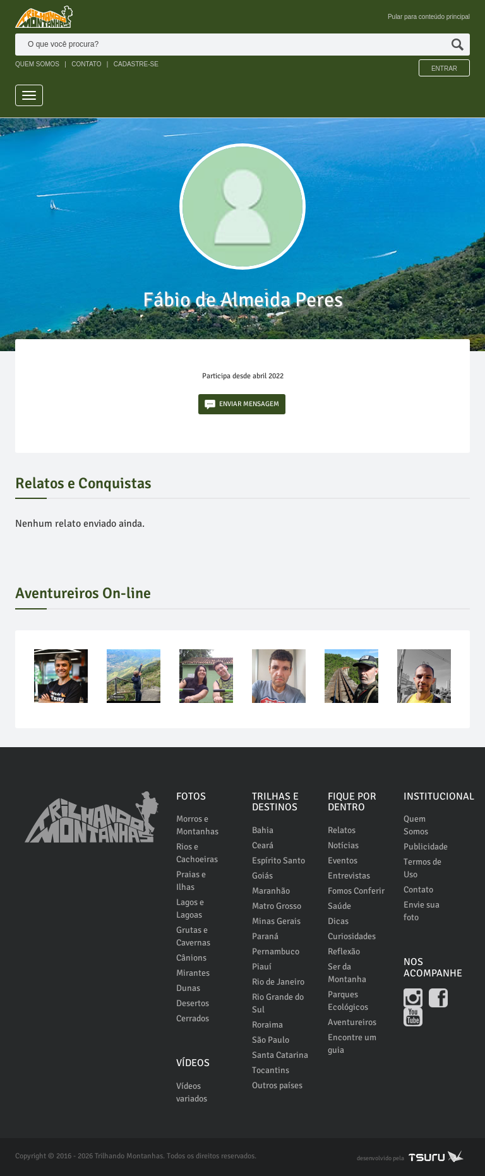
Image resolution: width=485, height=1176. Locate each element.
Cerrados (192, 1018)
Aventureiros (352, 1022)
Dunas (188, 988)
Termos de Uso (422, 868)
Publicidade (426, 846)
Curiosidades (352, 936)
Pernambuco (275, 951)
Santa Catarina (280, 1055)
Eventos (342, 860)
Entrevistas (349, 875)
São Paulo (270, 1040)
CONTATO (86, 64)
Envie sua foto (422, 911)
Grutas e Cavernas (193, 936)
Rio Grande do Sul (278, 1003)
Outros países (277, 1085)
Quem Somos (416, 825)
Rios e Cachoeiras (197, 853)
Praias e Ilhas (191, 880)
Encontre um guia (352, 1043)
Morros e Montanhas (197, 825)
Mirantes (193, 973)
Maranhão (271, 890)
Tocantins (270, 1070)
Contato (418, 889)
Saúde (339, 906)
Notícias (343, 845)
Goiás (262, 875)
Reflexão (344, 951)
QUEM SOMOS (37, 64)
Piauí (262, 966)
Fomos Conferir (356, 890)
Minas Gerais (276, 921)
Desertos (192, 1003)
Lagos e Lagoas (190, 908)
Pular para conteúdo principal (429, 16)
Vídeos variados (191, 1092)
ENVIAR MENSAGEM (242, 404)
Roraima (267, 1024)
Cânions (191, 957)
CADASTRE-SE (136, 64)
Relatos (342, 830)
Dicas (338, 921)
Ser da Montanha (347, 973)
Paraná (265, 936)
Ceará (262, 845)
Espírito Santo (278, 860)
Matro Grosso (276, 906)
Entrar (444, 68)
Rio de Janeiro (278, 981)
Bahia (262, 830)
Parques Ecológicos (348, 1000)
